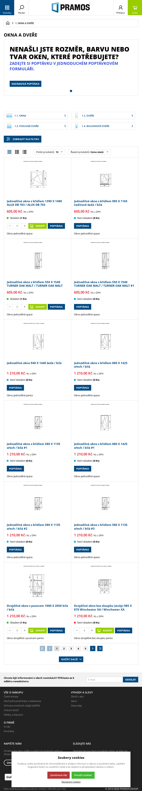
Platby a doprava (13, 714)
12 (56, 152)
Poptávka (56, 226)
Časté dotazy (11, 696)
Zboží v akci (77, 696)
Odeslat (130, 679)
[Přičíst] (24, 226)
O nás (7, 726)
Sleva (74, 701)
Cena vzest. (97, 152)
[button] (71, 91)
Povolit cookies (83, 775)
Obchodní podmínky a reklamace (22, 701)
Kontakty (9, 731)
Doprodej (76, 705)
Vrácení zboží (11, 710)
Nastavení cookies (71, 781)
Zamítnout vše (58, 775)
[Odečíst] (9, 226)
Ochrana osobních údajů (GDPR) (22, 705)
